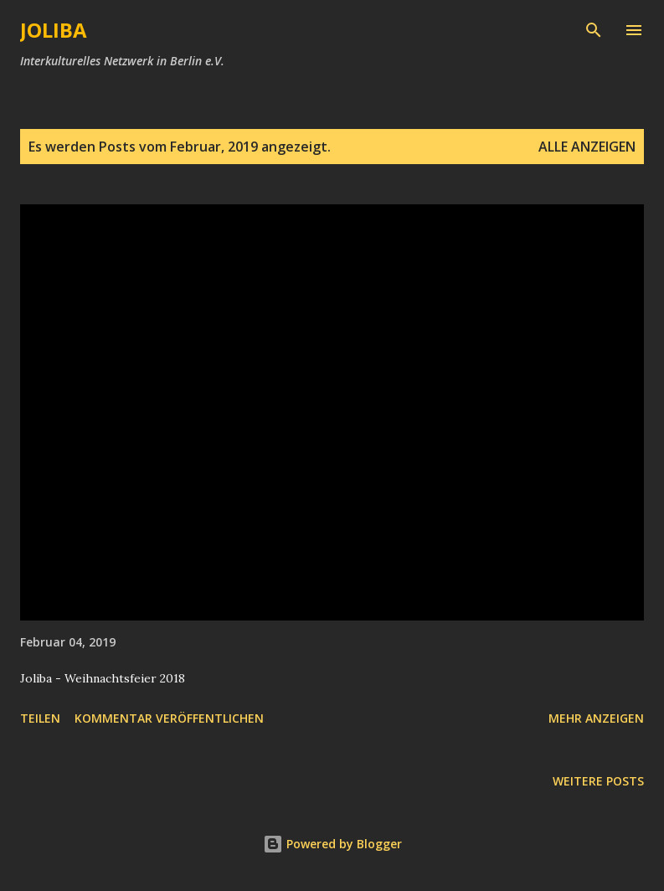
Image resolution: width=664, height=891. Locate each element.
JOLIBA (53, 30)
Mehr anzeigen (596, 718)
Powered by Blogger (332, 844)
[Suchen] (594, 30)
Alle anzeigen (587, 146)
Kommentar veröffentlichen (169, 718)
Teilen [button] (40, 718)
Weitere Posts (598, 781)
